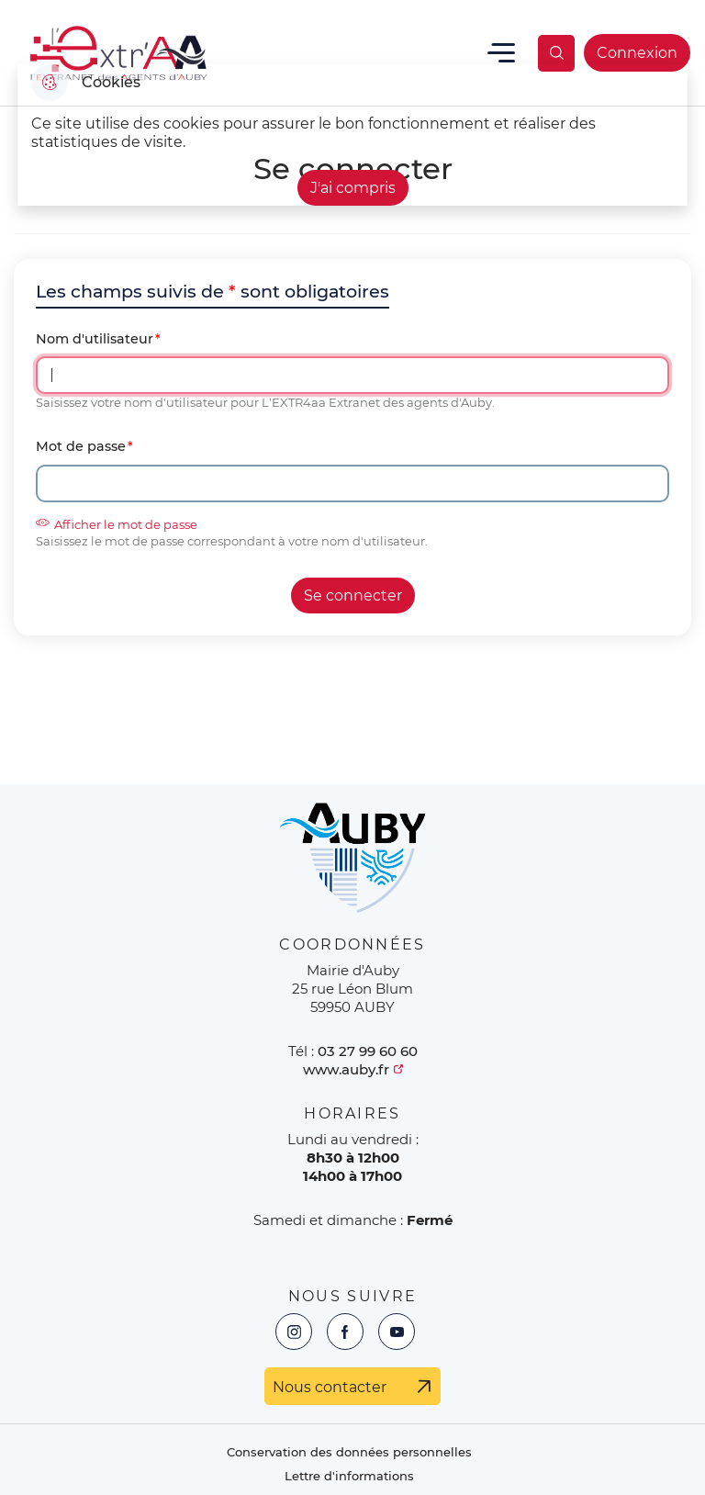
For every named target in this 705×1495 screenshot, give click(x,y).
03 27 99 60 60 (368, 1051)
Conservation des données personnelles (349, 1452)
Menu (501, 53)
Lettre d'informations (349, 1476)
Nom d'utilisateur (94, 339)
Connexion (637, 53)
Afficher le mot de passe (116, 524)
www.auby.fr (346, 1069)
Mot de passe (81, 447)
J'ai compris (353, 188)
